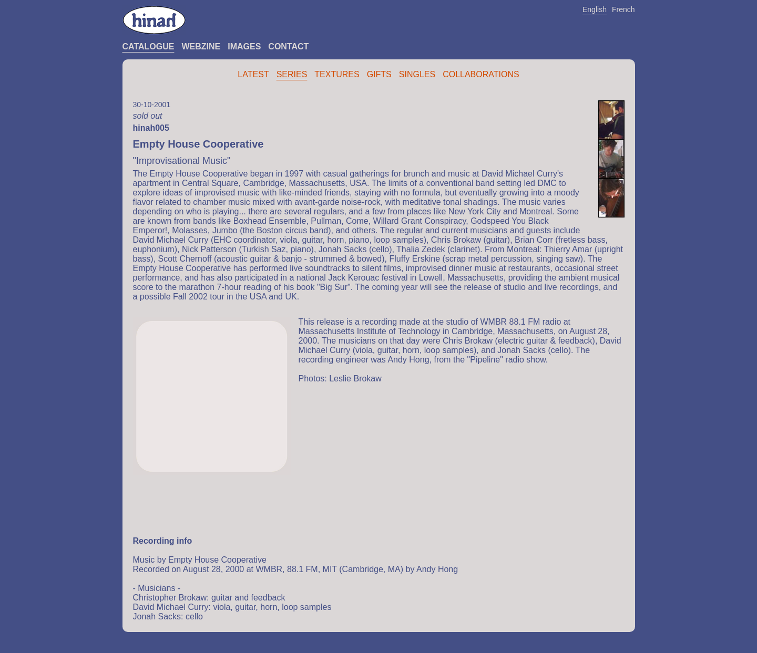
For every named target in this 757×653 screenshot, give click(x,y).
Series (292, 74)
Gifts (379, 74)
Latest (253, 74)
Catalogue (148, 46)
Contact (288, 46)
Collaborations (481, 74)
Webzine (200, 46)
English (594, 9)
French (623, 9)
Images (244, 46)
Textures (336, 74)
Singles (417, 74)
